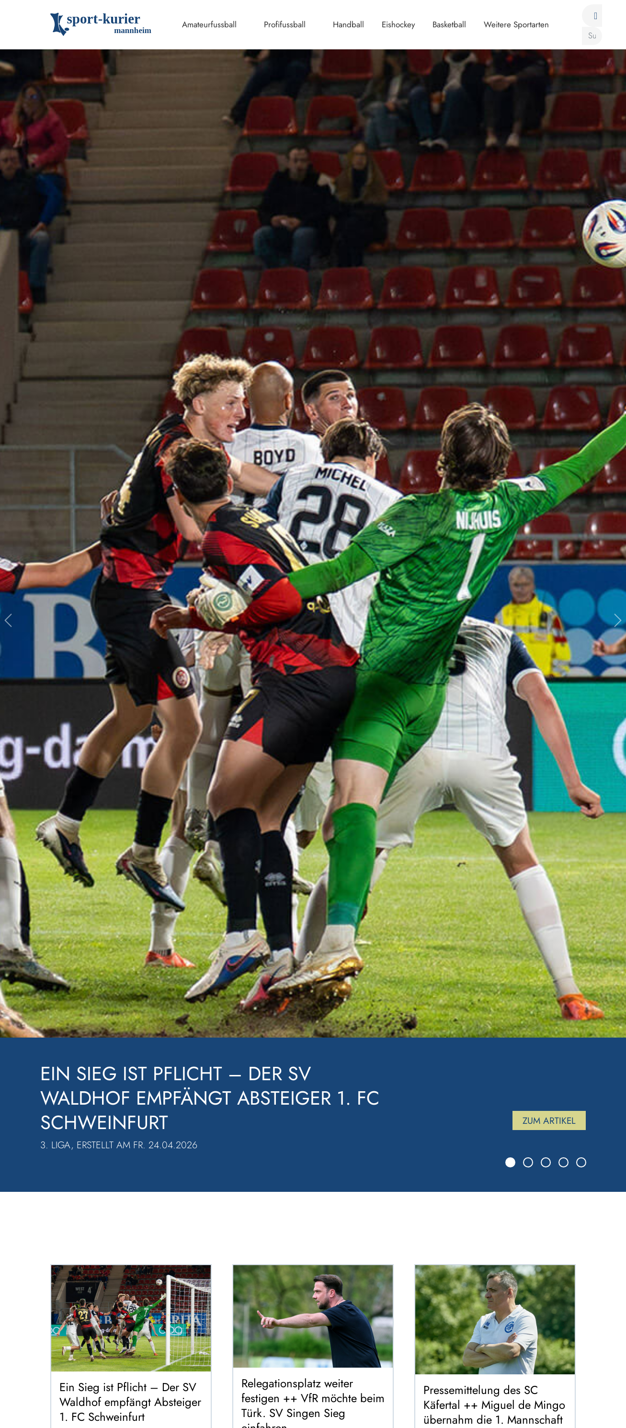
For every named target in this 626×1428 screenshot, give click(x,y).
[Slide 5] (581, 1162)
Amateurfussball (209, 24)
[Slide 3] (546, 1162)
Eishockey (398, 24)
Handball (348, 24)
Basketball (449, 24)
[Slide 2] (528, 1162)
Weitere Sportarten (516, 24)
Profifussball (285, 24)
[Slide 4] (563, 1162)
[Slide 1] (510, 1162)
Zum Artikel (546, 1119)
